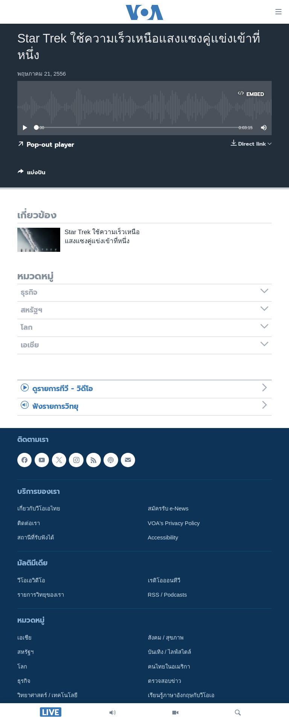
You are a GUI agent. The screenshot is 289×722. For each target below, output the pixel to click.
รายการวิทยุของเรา (40, 595)
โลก (22, 667)
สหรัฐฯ (25, 652)
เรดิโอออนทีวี (164, 580)
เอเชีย (24, 638)
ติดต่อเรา (28, 523)
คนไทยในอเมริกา (169, 667)
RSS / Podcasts (167, 595)
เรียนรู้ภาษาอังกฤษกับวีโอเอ (181, 696)
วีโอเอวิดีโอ (31, 580)
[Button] (32, 174)
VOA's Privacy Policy (174, 523)
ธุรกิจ (23, 681)
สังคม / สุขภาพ (166, 638)
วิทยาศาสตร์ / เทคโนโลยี (47, 696)
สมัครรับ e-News (168, 509)
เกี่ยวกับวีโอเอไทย (38, 509)
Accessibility (163, 538)
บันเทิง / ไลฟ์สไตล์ (169, 652)
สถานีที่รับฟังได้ (35, 538)
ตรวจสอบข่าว (164, 681)
